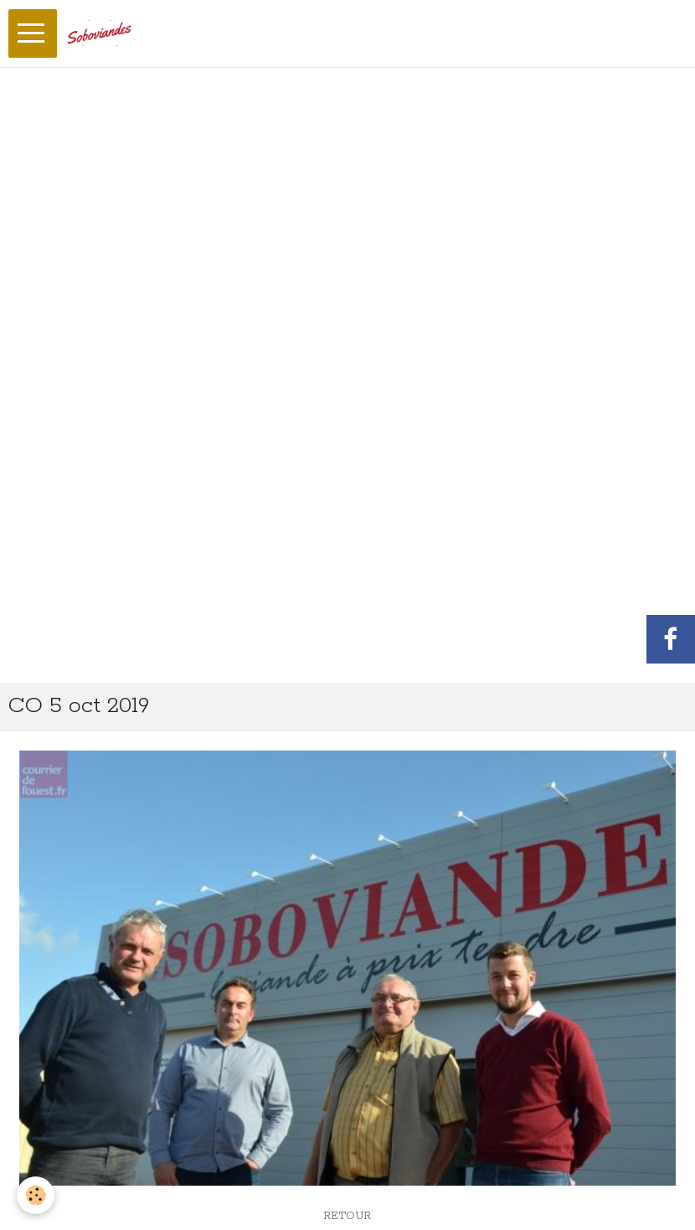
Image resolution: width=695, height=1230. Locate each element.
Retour (347, 1216)
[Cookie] (35, 1195)
